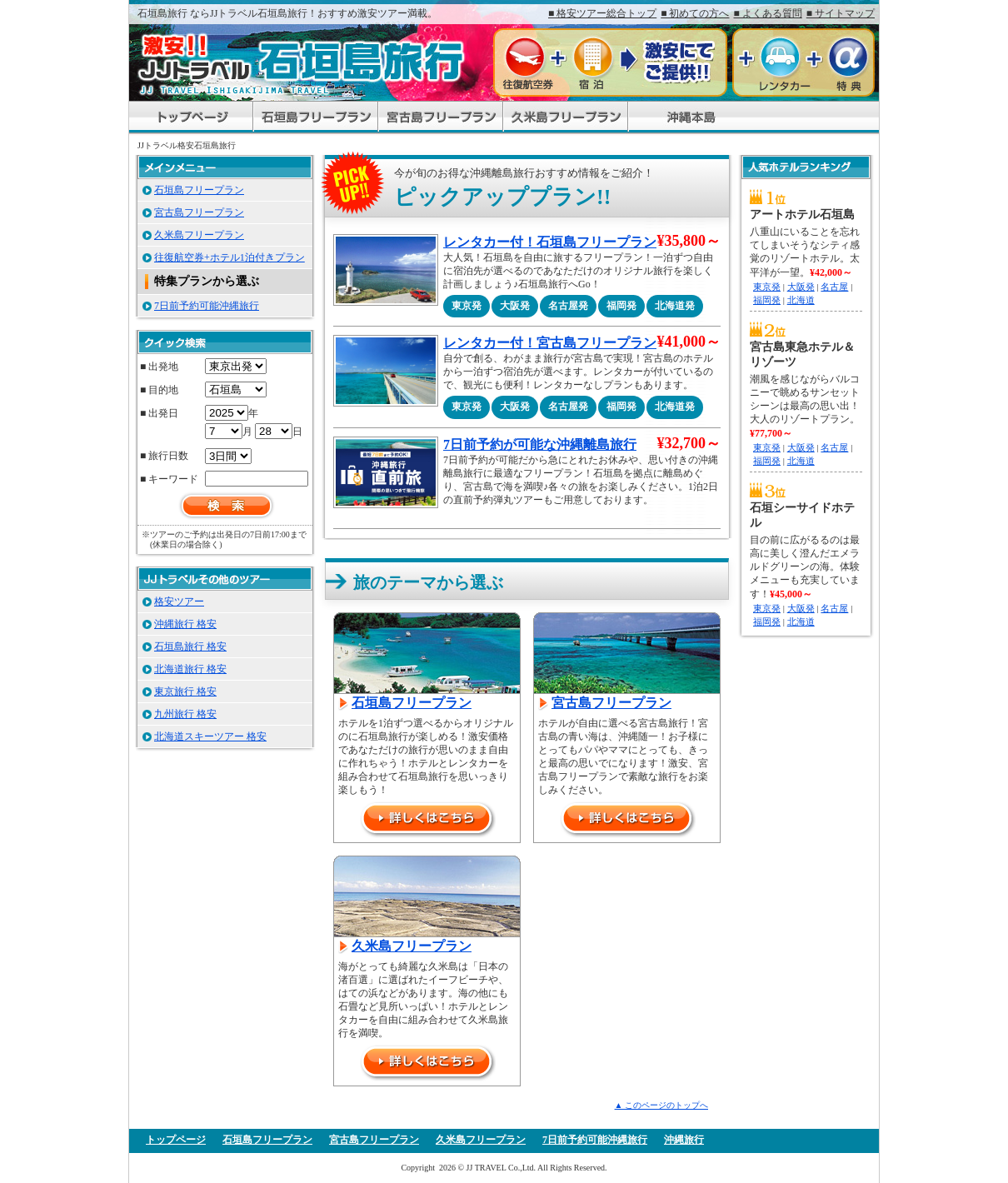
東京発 (467, 306)
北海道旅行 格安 (190, 669)
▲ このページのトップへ (661, 1105)
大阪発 (515, 306)
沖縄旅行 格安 (185, 624)
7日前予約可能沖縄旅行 (206, 306)
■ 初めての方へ (695, 13)
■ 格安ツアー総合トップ (602, 13)
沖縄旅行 (684, 1140)
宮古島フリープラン (611, 703)
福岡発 (621, 306)
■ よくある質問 (768, 13)
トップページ (176, 1140)
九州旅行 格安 (185, 714)
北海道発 (675, 306)
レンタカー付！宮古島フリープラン (549, 343)
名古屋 (834, 287)
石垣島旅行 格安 (190, 646)
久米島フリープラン (412, 946)
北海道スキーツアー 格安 (210, 736)
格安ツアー (179, 601)
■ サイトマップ (840, 13)
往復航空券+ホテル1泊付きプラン (229, 257)
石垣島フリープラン (412, 703)
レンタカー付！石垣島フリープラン (549, 242)
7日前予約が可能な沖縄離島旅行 (539, 444)
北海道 (801, 300)
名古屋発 (568, 306)
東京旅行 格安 (185, 691)
